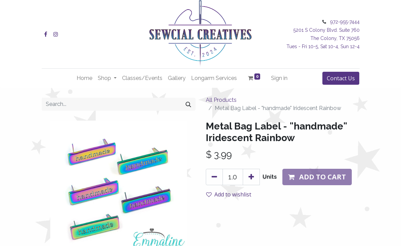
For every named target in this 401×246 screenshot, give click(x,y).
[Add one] (251, 177)
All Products (221, 100)
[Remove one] (214, 177)
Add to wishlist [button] (228, 194)
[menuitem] (84, 78)
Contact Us (341, 78)
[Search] (188, 104)
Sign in (279, 78)
